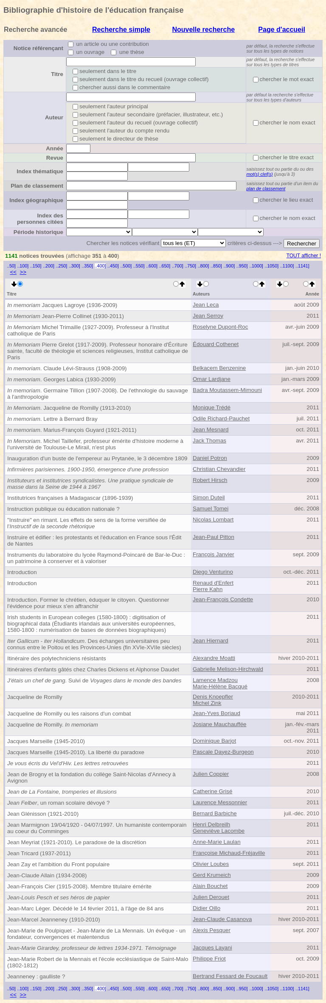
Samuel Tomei (210, 508)
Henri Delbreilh (211, 824)
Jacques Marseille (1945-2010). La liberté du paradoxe (75, 752)
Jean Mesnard (210, 429)
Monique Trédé (211, 407)
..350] (87, 265)
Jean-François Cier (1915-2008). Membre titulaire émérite (79, 886)
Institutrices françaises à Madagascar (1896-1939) (70, 498)
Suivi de (94, 680)
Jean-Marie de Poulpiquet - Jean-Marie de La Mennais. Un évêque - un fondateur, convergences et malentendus (96, 933)
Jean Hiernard (210, 640)
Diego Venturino (213, 572)
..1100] (287, 265)
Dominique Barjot (214, 741)
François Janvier (213, 554)
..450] (113, 265)
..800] (203, 265)
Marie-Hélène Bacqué (220, 686)
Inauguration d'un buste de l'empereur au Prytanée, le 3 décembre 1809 (97, 458)
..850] (216, 265)
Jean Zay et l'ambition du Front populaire (58, 864)
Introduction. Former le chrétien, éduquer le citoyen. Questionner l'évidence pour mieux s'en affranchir (88, 603)
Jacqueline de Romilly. (52, 724)
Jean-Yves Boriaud (216, 713)
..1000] (256, 265)
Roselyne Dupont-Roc (220, 327)
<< (13, 272)
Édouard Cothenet (216, 344)
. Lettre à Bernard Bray (52, 419)
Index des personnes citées (40, 218)
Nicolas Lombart (213, 519)
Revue (54, 158)
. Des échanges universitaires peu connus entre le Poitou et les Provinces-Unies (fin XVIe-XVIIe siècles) (94, 644)
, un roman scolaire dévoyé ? (58, 803)
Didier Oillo (206, 908)
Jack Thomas (209, 440)
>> (23, 272)
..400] (100, 265)
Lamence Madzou (215, 680)
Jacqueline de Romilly (34, 697)
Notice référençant (38, 48)
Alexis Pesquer (211, 930)
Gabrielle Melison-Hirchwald (228, 669)
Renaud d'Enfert (213, 583)
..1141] (302, 265)
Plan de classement (37, 186)
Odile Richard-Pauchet (221, 418)
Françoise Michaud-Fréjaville (229, 853)
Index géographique (36, 200)
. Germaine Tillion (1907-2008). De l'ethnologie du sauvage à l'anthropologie (97, 393)
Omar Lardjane (211, 379)
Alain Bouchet (210, 886)
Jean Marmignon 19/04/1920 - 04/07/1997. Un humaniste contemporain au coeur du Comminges (96, 828)
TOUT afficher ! (304, 256)
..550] (139, 265)
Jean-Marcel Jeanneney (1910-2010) (53, 919)
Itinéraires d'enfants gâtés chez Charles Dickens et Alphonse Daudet (93, 669)
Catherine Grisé (212, 791)
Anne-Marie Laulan (217, 842)
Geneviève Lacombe (218, 831)
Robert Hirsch (210, 480)
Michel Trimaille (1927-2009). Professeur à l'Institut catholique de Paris (88, 330)
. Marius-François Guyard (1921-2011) (71, 430)
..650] (165, 265)
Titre (57, 74)
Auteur (54, 117)
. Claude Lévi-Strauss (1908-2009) (67, 368)
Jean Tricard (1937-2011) (39, 853)
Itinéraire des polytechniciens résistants (56, 658)
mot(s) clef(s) (259, 174)
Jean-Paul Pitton (213, 537)
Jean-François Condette (223, 599)
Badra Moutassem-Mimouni (227, 390)
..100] (22, 265)
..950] (242, 265)
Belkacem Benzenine (219, 368)
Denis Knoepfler (213, 696)
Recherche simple (121, 29)
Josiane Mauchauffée (219, 724)
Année (54, 148)
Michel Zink (207, 703)
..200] (48, 265)
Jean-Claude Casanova (222, 919)
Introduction (22, 572)
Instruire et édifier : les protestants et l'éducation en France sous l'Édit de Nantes (94, 540)
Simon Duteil (209, 497)
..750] (190, 265)
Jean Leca (206, 304)
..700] (177, 265)
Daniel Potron (210, 458)
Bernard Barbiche (215, 813)
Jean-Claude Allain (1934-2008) (47, 875)
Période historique (38, 232)
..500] (126, 265)
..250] (61, 265)
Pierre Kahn (207, 589)
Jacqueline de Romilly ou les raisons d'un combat (69, 713)
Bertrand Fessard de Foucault (230, 976)
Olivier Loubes (211, 864)
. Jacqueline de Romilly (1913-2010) (69, 408)
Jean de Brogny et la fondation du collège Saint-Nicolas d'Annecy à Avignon (91, 777)
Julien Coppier (211, 774)
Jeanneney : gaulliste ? (36, 976)
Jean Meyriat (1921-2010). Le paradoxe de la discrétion (76, 842)
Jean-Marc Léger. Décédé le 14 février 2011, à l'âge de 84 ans (85, 908)
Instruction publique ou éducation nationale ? (63, 509)
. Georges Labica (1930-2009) (61, 379)
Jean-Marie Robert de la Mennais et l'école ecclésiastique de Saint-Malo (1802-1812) (97, 962)
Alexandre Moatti (214, 658)
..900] (229, 265)
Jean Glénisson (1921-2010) (43, 814)
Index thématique (40, 171)
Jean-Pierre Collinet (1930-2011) (65, 316)
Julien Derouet (211, 897)
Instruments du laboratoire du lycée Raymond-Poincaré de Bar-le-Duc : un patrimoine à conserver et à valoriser (96, 558)
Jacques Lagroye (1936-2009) (62, 305)
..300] (74, 265)
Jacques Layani (212, 947)
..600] (151, 265)
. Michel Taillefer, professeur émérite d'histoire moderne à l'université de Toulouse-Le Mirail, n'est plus (95, 444)
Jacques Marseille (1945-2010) (46, 741)
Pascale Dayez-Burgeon (223, 752)
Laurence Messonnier (220, 802)
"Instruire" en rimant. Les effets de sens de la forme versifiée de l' (86, 523)
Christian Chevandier (219, 469)
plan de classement (265, 188)
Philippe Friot (209, 958)
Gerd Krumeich (212, 875)
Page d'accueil (281, 29)
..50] (11, 265)
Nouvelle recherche (203, 29)
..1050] (272, 265)
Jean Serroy (208, 316)
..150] (36, 265)
